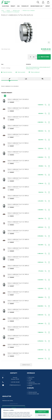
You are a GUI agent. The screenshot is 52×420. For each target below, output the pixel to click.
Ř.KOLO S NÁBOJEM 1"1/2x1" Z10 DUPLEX (18, 99)
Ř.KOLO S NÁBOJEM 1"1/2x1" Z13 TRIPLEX (18, 195)
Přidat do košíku (43, 57)
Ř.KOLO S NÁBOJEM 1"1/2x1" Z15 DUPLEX (18, 230)
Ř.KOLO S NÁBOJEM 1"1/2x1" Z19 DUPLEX (18, 335)
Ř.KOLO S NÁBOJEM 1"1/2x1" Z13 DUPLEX (18, 178)
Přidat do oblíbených (34, 72)
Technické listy (25, 6)
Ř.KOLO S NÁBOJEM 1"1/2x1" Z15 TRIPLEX (18, 248)
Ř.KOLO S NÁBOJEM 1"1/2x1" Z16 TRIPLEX (18, 274)
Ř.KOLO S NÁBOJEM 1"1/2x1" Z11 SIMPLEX (18, 134)
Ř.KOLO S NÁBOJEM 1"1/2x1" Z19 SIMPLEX (18, 344)
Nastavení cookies (42, 415)
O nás (18, 6)
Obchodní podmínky (32, 392)
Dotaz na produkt (20, 72)
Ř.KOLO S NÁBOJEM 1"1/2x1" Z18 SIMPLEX (18, 318)
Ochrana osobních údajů (33, 393)
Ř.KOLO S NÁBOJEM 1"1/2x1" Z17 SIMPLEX (18, 292)
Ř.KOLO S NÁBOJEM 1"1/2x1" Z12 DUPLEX (18, 151)
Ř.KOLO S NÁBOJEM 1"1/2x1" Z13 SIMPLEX (18, 187)
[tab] (9, 79)
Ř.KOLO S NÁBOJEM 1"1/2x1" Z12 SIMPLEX (18, 160)
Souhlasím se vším (42, 411)
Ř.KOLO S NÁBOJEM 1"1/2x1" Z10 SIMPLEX (18, 108)
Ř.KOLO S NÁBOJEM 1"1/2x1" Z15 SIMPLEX (18, 239)
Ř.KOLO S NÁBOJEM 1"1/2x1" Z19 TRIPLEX (18, 353)
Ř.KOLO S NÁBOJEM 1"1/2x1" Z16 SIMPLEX (18, 265)
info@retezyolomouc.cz (15, 385)
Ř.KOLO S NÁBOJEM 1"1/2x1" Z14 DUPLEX (18, 204)
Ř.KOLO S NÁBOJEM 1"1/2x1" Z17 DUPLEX (18, 283)
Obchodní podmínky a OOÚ (34, 383)
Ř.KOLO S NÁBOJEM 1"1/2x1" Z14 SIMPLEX (18, 213)
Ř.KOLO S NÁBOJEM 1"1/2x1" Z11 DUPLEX (18, 125)
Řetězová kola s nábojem (29, 10)
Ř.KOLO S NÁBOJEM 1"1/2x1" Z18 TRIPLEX (18, 327)
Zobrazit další (26, 364)
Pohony (8, 10)
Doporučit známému (6, 72)
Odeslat (14, 408)
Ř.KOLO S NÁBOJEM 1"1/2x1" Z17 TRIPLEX (18, 300)
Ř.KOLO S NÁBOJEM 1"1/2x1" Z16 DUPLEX (18, 257)
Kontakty (48, 6)
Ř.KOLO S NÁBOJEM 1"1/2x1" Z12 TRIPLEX (18, 169)
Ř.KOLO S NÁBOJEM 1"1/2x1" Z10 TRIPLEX (18, 117)
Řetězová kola (16, 10)
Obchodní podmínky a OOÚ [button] (37, 6)
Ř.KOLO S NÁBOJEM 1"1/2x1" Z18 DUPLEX (18, 309)
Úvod (2, 10)
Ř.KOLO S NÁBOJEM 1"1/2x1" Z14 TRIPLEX (18, 222)
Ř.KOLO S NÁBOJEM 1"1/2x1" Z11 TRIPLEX (18, 143)
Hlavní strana (5, 6)
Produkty (13, 6)
